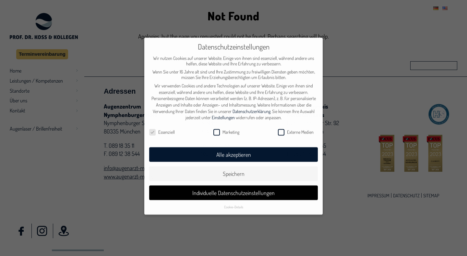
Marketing (226, 123)
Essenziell (162, 123)
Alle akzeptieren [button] (233, 145)
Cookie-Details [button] (233, 198)
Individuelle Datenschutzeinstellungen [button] (233, 183)
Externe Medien (296, 123)
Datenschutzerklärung (251, 102)
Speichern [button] (234, 164)
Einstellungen (223, 108)
